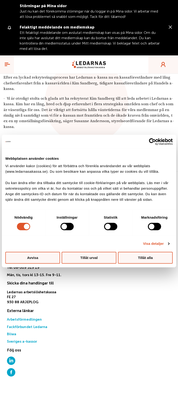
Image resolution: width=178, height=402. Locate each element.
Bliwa (11, 334)
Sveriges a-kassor (22, 341)
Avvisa (32, 258)
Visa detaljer (153, 244)
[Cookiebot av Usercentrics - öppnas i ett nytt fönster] (152, 141)
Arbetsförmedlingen (24, 319)
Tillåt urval (89, 258)
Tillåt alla (145, 258)
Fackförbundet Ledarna (27, 327)
